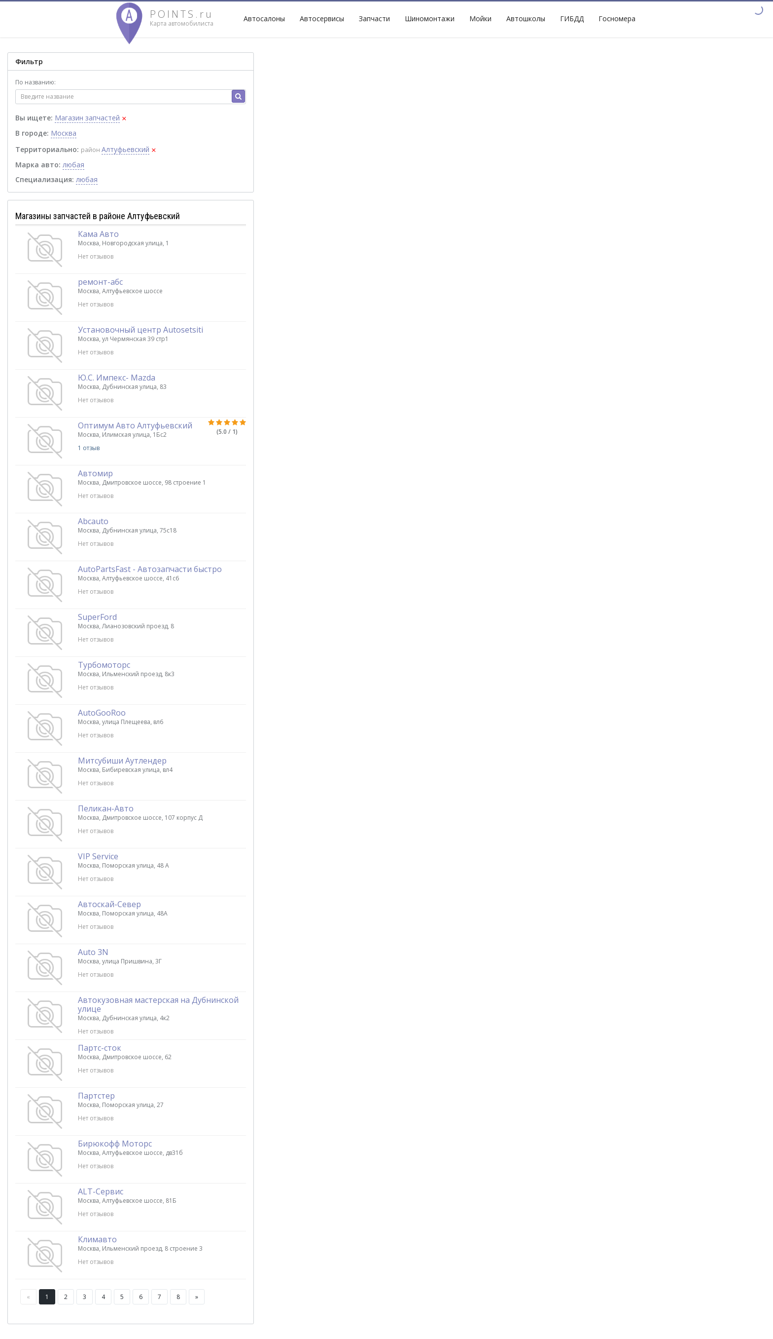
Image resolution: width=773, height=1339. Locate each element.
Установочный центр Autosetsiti (140, 329)
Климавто (97, 1239)
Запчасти (374, 18)
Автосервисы (322, 18)
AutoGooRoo (102, 712)
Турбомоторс (104, 664)
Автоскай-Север (109, 904)
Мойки (480, 18)
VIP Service (98, 856)
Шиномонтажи (430, 18)
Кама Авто (98, 234)
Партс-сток (99, 1047)
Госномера (616, 18)
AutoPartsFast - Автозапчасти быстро (150, 569)
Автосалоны (264, 18)
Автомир (95, 473)
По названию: (35, 82)
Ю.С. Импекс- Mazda (116, 377)
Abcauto (93, 521)
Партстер (96, 1095)
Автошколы (525, 18)
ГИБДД (572, 18)
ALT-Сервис (100, 1191)
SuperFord (97, 617)
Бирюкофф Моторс (115, 1143)
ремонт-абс (100, 281)
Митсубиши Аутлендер (122, 760)
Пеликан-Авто (106, 808)
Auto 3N (93, 952)
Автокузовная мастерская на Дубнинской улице (158, 1004)
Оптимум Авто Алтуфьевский (135, 425)
